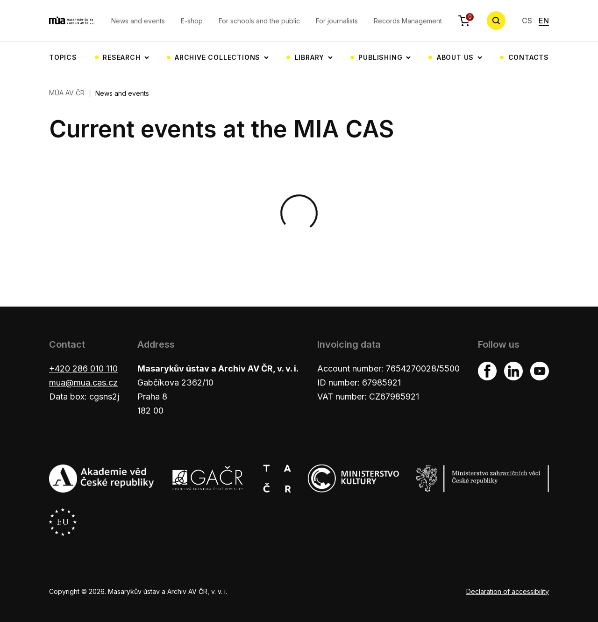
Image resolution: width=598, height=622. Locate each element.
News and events (138, 21)
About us (455, 57)
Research (121, 57)
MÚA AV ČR (67, 93)
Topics (63, 57)
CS (527, 20)
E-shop (192, 21)
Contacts (528, 57)
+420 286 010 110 (83, 368)
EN (544, 20)
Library (310, 57)
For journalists (337, 21)
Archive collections (217, 57)
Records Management (408, 21)
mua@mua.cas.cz (83, 382)
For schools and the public (259, 21)
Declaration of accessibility (507, 591)
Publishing (380, 57)
